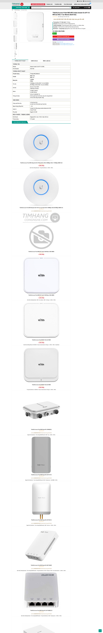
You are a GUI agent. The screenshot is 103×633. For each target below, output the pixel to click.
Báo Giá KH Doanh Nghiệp (63, 39)
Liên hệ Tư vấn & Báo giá (63, 36)
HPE (60, 22)
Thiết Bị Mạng (17, 10)
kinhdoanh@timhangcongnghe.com (67, 44)
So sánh (55, 33)
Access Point (24, 10)
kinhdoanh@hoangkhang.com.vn (66, 43)
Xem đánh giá (60, 16)
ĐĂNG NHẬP (76, 7)
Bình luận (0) (46, 61)
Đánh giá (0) (34, 61)
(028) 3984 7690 (60, 42)
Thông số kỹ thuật (20, 61)
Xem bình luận (66, 16)
